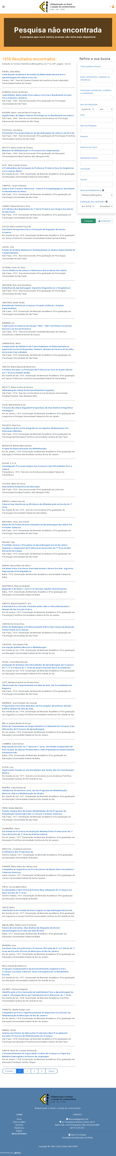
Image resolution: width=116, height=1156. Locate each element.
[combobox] (96, 119)
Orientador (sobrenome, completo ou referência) (96, 91)
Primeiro (9, 1071)
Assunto (84, 136)
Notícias (19, 1125)
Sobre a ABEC (19, 1122)
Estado (83, 179)
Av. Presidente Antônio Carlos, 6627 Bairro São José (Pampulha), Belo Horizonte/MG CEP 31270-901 (77, 1125)
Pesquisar (88, 221)
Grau (82, 115)
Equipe (19, 1131)
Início (19, 1119)
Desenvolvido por (10, 1153)
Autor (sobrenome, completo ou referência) (95, 78)
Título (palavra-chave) (90, 66)
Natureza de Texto (88, 147)
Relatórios (19, 1128)
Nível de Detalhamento (92, 190)
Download (104, 221)
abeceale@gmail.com (77, 1119)
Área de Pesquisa (88, 125)
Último (51, 1071)
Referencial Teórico (89, 158)
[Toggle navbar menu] (3, 7)
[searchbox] (82, 119)
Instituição (85, 169)
